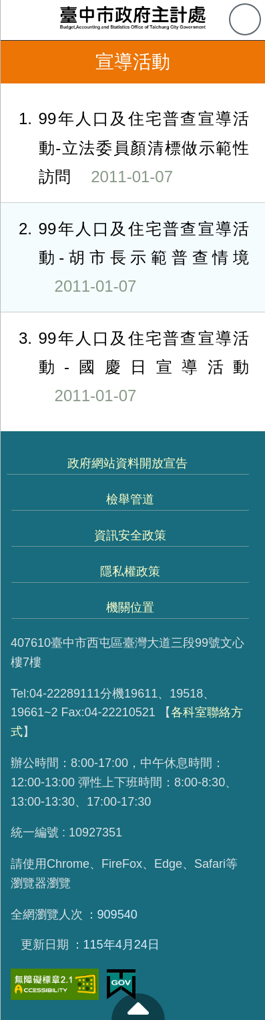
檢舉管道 (130, 499)
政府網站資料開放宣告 (127, 463)
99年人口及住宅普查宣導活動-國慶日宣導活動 (124, 367)
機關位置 (130, 607)
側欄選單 (20, 20)
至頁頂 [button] (138, 1006)
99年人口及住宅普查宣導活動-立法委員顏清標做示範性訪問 (124, 147)
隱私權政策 (130, 571)
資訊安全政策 (130, 535)
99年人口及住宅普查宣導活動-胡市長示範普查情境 (124, 257)
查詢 (245, 19)
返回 (21, 62)
